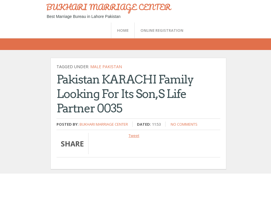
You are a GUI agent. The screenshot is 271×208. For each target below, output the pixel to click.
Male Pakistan (106, 66)
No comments (184, 124)
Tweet (134, 135)
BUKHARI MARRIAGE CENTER (108, 7)
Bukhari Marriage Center (104, 124)
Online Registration (161, 30)
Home (123, 30)
